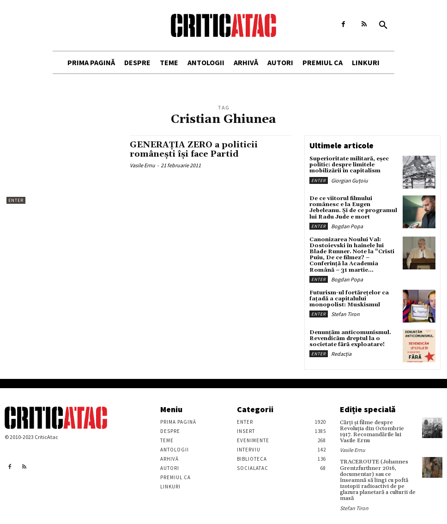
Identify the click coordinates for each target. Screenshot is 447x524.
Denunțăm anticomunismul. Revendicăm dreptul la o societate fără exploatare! (350, 338)
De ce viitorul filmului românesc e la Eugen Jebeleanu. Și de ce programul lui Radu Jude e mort (353, 207)
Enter (16, 200)
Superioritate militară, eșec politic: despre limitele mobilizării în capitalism (349, 164)
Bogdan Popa (347, 226)
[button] (383, 25)
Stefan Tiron (345, 314)
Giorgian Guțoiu (349, 180)
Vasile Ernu (142, 165)
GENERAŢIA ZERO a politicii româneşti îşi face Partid (194, 149)
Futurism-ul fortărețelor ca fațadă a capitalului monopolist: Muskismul (349, 298)
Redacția (341, 353)
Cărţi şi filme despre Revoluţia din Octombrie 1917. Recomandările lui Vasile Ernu (372, 432)
